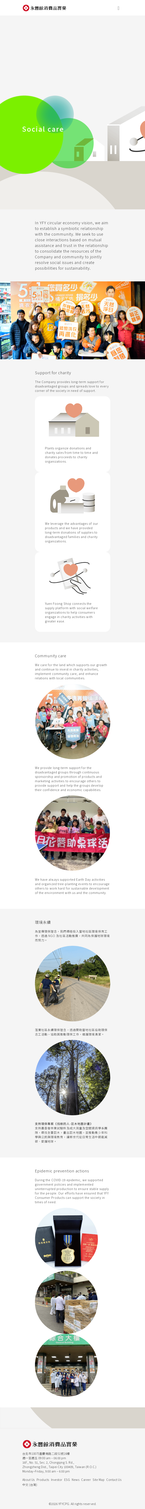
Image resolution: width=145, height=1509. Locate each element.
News (75, 1480)
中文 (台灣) (29, 1485)
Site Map (98, 1480)
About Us (28, 1480)
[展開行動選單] (118, 8)
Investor (56, 1480)
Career (86, 1480)
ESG (67, 1480)
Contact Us (113, 1480)
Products (43, 1480)
